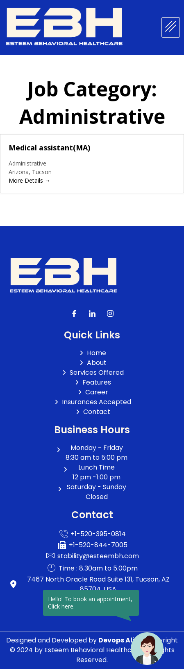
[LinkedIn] (92, 314)
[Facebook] (74, 314)
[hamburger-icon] (170, 27)
